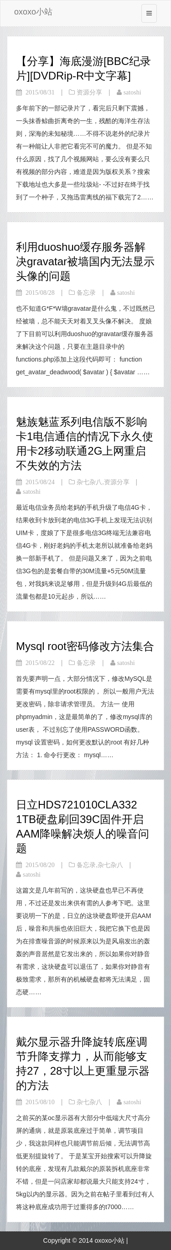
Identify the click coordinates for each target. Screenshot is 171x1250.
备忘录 (86, 292)
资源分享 (89, 92)
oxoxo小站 (33, 11)
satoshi (132, 92)
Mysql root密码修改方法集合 (85, 646)
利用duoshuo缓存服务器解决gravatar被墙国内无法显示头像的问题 (85, 261)
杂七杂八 (89, 482)
